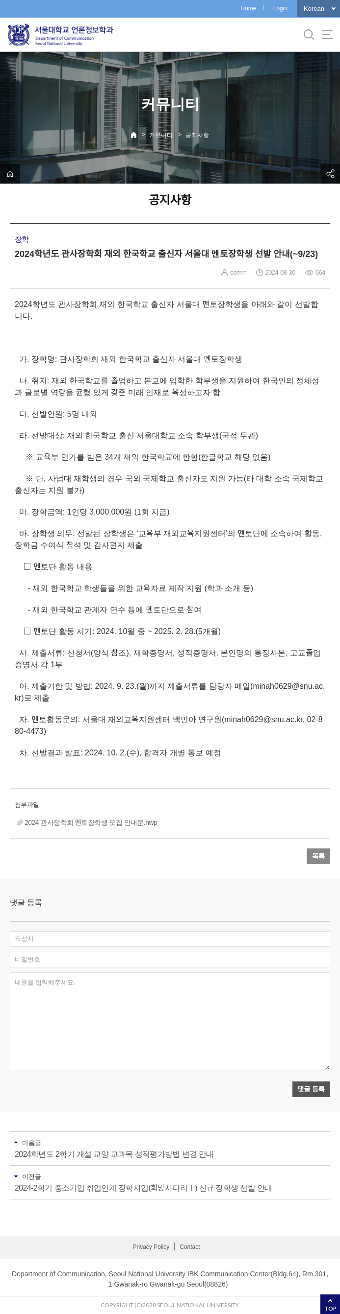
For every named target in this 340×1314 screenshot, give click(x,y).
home (10, 174)
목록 (318, 856)
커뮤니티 (161, 135)
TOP (330, 1308)
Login (280, 8)
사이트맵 (327, 34)
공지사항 (197, 135)
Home (248, 8)
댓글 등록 (311, 1089)
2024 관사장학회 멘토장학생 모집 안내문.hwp (91, 822)
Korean (314, 8)
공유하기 (330, 174)
